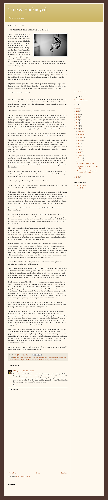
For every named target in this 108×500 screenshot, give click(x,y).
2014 (77, 129)
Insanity (47, 359)
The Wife (52, 359)
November (81, 134)
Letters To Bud (80, 188)
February (80, 158)
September (81, 137)
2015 (77, 126)
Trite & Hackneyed (27, 9)
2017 (77, 120)
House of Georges (81, 185)
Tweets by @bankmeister (81, 100)
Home (38, 473)
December (81, 131)
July (79, 143)
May (79, 149)
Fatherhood (28, 359)
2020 (77, 111)
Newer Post (12, 473)
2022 (77, 108)
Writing (57, 359)
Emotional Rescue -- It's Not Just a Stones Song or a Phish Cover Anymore (33, 357)
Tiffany (15, 371)
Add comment (13, 389)
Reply (15, 385)
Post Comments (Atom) (23, 476)
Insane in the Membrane (38, 359)
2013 (77, 177)
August (80, 140)
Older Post (64, 473)
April (79, 152)
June (79, 146)
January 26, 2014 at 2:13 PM (26, 371)
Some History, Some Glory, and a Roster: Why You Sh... (87, 171)
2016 (77, 123)
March (80, 155)
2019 (77, 114)
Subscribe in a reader (80, 92)
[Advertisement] (38, 454)
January (80, 161)
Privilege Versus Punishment (85, 163)
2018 (77, 117)
